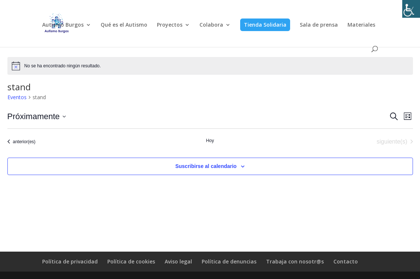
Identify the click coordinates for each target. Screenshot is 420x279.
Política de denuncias (229, 261)
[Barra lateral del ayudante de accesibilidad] (411, 9)
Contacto (345, 261)
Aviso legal (178, 261)
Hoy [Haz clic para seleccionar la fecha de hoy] (210, 140)
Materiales (361, 25)
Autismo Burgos (63, 25)
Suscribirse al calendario (206, 166)
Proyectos (169, 25)
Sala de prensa (319, 25)
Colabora (211, 25)
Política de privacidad (70, 261)
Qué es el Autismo (124, 25)
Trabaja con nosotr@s (295, 261)
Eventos (17, 97)
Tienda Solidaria (265, 24)
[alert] (210, 66)
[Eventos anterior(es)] (21, 142)
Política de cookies (131, 261)
